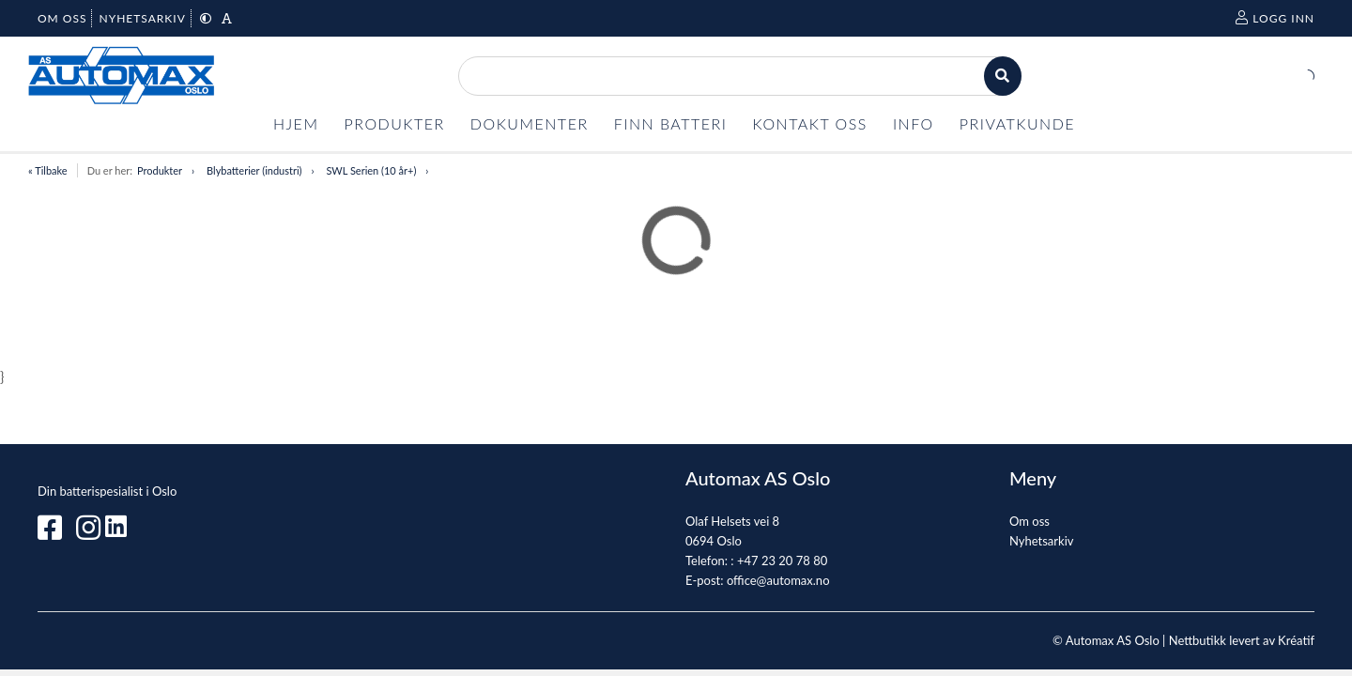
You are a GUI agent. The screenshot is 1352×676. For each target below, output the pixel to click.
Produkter (159, 170)
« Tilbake (48, 170)
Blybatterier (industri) (254, 170)
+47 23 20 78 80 (782, 560)
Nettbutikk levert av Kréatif (1241, 640)
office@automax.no (778, 580)
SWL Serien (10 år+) (371, 170)
